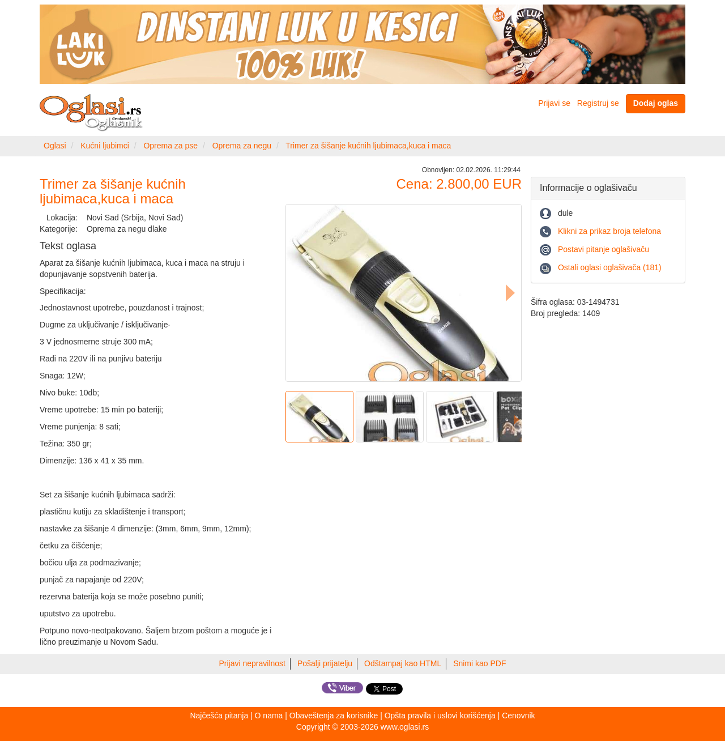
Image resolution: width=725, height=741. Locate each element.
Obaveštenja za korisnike (333, 715)
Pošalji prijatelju (324, 663)
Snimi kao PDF (479, 663)
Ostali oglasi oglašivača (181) (610, 267)
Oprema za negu (241, 145)
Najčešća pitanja (219, 715)
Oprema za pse (170, 145)
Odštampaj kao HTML (402, 663)
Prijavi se (554, 103)
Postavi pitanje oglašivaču (603, 249)
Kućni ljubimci (104, 145)
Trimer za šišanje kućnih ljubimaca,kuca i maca (368, 145)
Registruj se (598, 103)
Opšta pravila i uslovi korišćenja (440, 715)
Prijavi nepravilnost (252, 663)
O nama (269, 715)
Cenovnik (518, 715)
